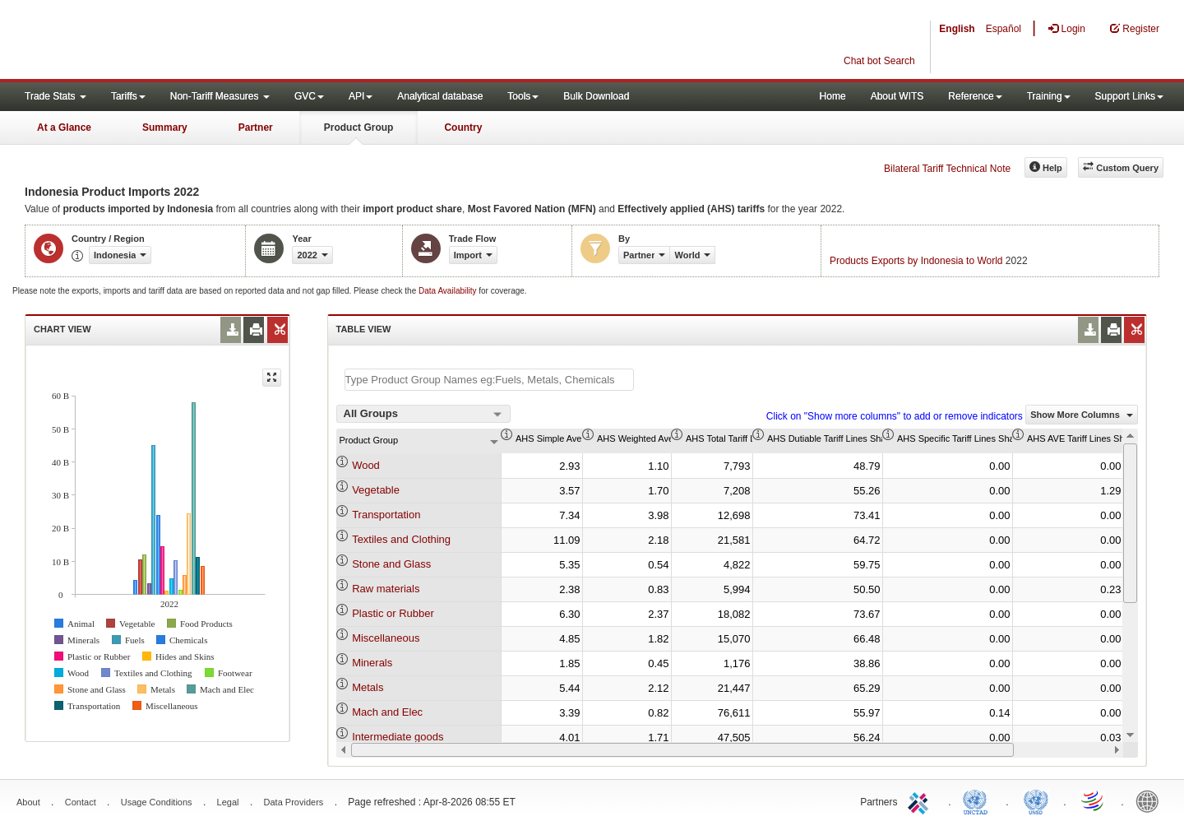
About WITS (897, 96)
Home (833, 96)
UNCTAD (978, 800)
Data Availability (449, 290)
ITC (920, 800)
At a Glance (64, 127)
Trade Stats (55, 96)
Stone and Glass (391, 564)
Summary (164, 127)
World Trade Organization (1093, 800)
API (360, 96)
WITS (164, 41)
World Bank (1151, 800)
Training (1049, 96)
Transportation (386, 514)
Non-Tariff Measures (220, 96)
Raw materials (385, 588)
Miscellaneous (385, 638)
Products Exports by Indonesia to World (916, 261)
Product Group (359, 127)
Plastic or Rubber (393, 613)
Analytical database (440, 96)
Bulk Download (596, 96)
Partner (255, 127)
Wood (366, 465)
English (956, 29)
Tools (523, 96)
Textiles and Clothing (401, 539)
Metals (367, 687)
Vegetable (376, 490)
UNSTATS (1036, 800)
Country (463, 127)
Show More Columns (1081, 415)
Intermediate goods (397, 737)
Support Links (1129, 96)
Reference (974, 96)
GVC (309, 96)
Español (1003, 29)
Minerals (372, 662)
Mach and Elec (387, 712)
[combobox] (423, 414)
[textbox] (489, 380)
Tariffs (128, 96)
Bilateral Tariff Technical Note (947, 168)
